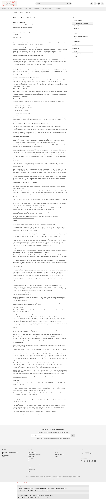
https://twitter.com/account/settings (49, 411)
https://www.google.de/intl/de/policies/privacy (23, 217)
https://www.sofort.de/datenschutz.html (52, 376)
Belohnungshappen (7, 8)
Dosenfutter (18, 8)
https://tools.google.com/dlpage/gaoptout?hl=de (24, 292)
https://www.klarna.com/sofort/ (20, 377)
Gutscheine (28, 8)
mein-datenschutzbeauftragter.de (34, 414)
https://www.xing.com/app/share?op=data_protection (25, 394)
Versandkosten (40, 476)
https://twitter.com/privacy (42, 408)
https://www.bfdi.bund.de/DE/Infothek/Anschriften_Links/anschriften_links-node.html (32, 64)
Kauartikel (37, 9)
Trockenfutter (47, 9)
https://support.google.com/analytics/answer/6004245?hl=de (27, 304)
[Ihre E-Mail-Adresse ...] (50, 435)
